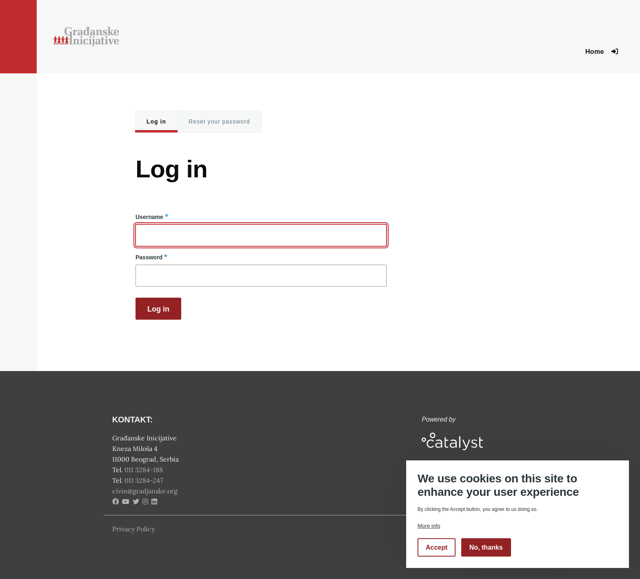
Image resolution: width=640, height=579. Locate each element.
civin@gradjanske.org (145, 491)
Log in (156, 121)
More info (429, 526)
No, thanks (486, 547)
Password (149, 257)
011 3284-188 (144, 470)
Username (149, 217)
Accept (436, 547)
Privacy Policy (133, 529)
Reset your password (219, 121)
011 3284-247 (144, 480)
